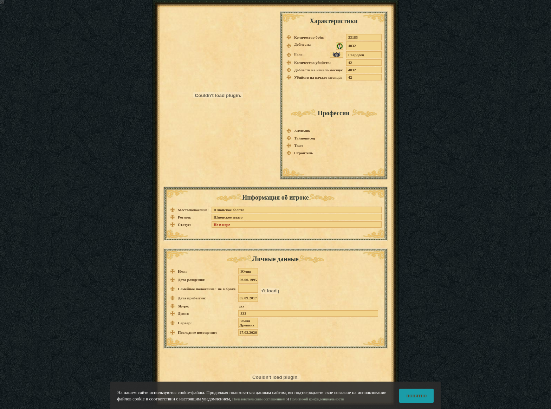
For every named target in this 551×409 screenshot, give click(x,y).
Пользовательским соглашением (258, 401)
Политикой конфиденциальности (317, 401)
